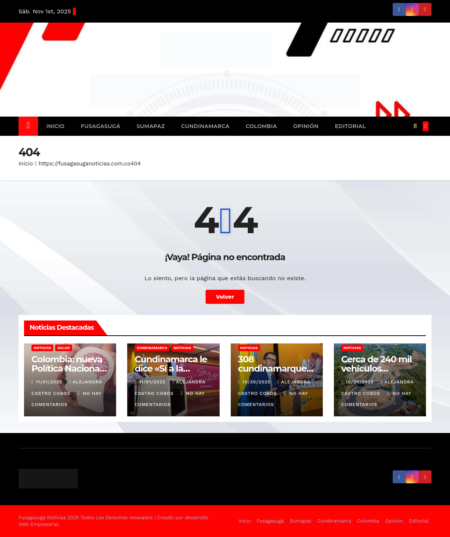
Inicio (55, 126)
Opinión (306, 126)
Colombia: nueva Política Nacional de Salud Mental (66, 368)
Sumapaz (150, 126)
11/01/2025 (50, 382)
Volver (225, 296)
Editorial (350, 126)
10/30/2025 (258, 382)
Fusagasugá (101, 126)
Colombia (261, 126)
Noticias (42, 348)
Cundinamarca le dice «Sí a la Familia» (171, 368)
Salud (63, 348)
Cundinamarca (205, 126)
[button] (415, 126)
